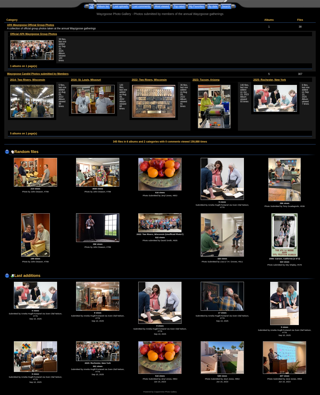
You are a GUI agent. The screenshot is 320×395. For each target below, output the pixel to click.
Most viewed (162, 6)
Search (226, 6)
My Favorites (196, 6)
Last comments (141, 6)
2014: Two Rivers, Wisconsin (27, 79)
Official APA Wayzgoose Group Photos (33, 34)
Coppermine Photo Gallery (165, 392)
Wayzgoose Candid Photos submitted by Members (38, 73)
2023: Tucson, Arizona (206, 79)
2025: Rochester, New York (269, 79)
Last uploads (121, 6)
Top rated (179, 6)
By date (213, 6)
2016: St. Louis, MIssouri (86, 79)
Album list (103, 6)
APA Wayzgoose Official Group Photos (30, 25)
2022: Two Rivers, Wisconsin (149, 79)
